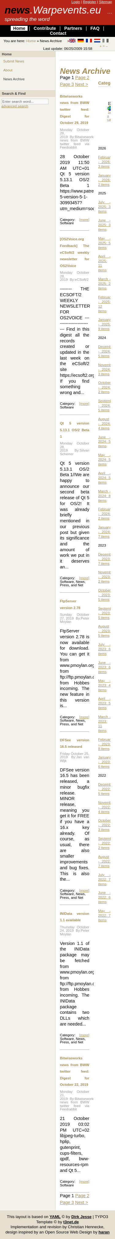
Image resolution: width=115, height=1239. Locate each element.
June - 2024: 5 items (104, 441)
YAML (54, 1216)
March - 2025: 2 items (104, 283)
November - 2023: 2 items (106, 576)
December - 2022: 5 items (106, 789)
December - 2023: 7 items (106, 558)
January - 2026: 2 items (104, 179)
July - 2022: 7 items (104, 879)
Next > (81, 84)
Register (89, 2)
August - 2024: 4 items (104, 423)
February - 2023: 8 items (105, 744)
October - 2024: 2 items (104, 387)
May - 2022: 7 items (104, 915)
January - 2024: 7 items (104, 531)
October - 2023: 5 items (104, 594)
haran (103, 1232)
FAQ (95, 28)
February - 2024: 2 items (105, 513)
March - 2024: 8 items (104, 495)
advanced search (15, 106)
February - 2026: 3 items (105, 161)
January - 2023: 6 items (104, 761)
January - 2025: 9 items (104, 324)
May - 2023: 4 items (104, 685)
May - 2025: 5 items (104, 243)
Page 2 (82, 77)
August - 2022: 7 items (104, 861)
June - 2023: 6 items (104, 667)
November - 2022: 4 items (106, 807)
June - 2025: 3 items (104, 224)
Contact (58, 33)
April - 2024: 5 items (104, 477)
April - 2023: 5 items (104, 703)
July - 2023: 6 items (104, 649)
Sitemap (105, 2)
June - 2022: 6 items (104, 897)
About (8, 70)
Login (75, 2)
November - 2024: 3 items (106, 369)
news (53, 10)
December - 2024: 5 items (106, 351)
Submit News (13, 61)
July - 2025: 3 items (104, 206)
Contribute (45, 28)
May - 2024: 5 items (104, 459)
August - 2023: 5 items (104, 630)
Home (19, 28)
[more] (84, 219)
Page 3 (67, 84)
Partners (73, 28)
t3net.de (71, 1222)
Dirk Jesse (81, 1216)
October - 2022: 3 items (104, 825)
